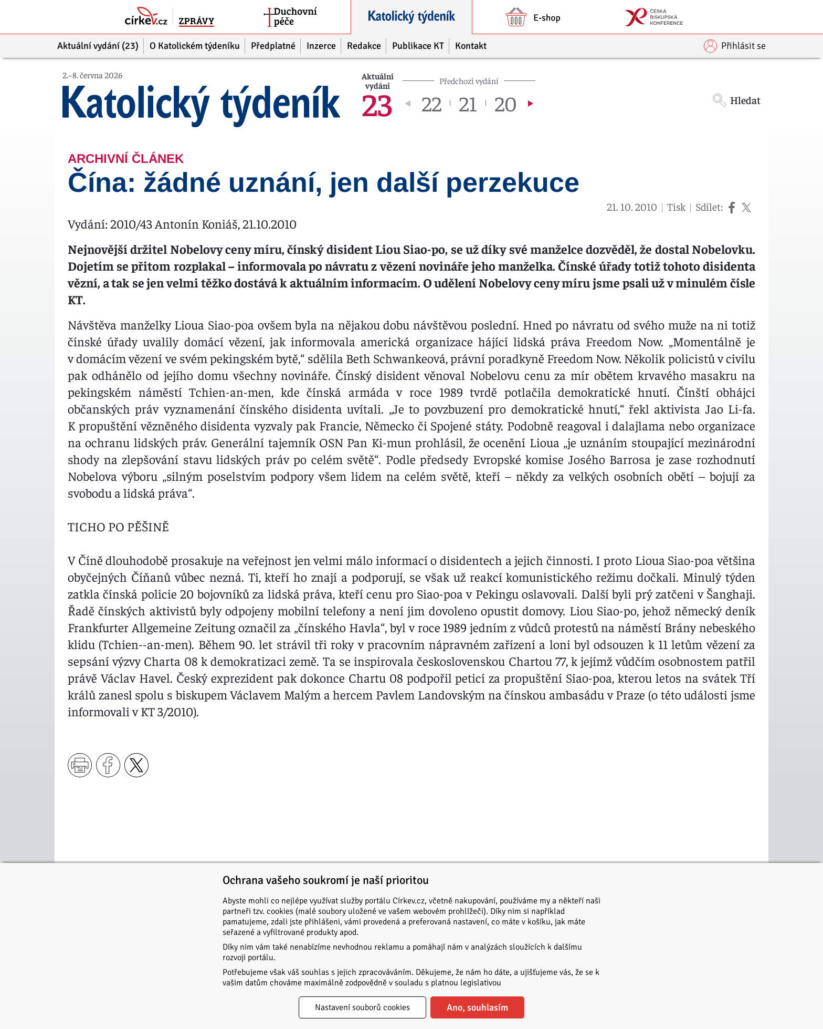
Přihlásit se (735, 46)
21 (468, 103)
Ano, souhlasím (477, 1007)
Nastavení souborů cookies (362, 1007)
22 (431, 103)
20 (505, 103)
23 (377, 103)
